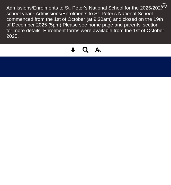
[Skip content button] (73, 51)
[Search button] (85, 51)
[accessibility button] (98, 51)
